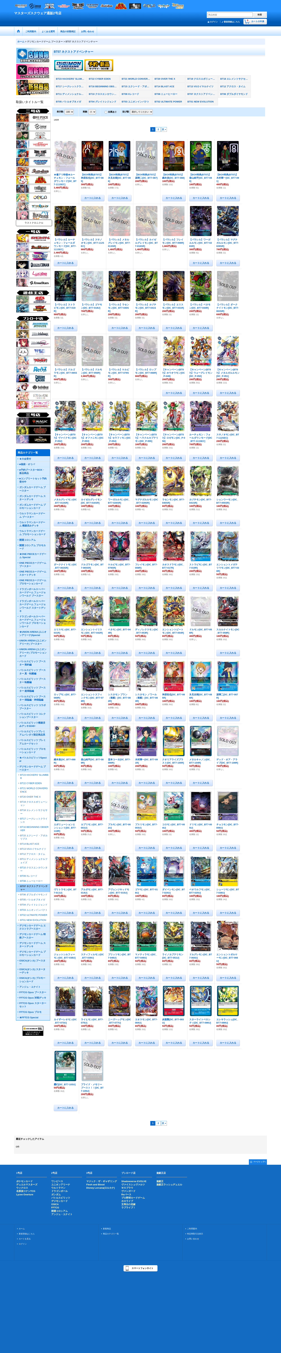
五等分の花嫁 (128, 1204)
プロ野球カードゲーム (133, 1197)
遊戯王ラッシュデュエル (169, 1184)
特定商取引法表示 (195, 1234)
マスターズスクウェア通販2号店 (37, 13)
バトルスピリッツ (60, 1197)
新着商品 (107, 1229)
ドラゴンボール (59, 1191)
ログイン (214, 22)
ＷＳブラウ (127, 1187)
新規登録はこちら (232, 22)
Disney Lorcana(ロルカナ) (100, 1187)
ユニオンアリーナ (60, 1184)
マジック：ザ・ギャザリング (101, 1181)
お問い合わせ (193, 1239)
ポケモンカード (24, 1181)
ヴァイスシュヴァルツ (133, 1184)
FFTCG (55, 1207)
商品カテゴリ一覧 (111, 1234)
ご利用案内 (192, 1229)
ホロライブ (127, 1201)
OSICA (55, 1204)
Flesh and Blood (95, 1184)
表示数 (60, 112)
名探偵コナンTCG (25, 1191)
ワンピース (57, 1181)
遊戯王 (159, 1181)
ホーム (22, 1229)
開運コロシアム (59, 1211)
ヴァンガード (128, 1191)
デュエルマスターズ (26, 1184)
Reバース (126, 1194)
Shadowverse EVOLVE (133, 1181)
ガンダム (56, 1194)
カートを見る (25, 1239)
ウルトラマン (58, 1187)
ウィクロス (22, 1187)
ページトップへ (259, 1162)
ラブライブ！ (128, 1207)
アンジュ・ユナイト (61, 1214)
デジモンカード (59, 1201)
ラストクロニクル (34, 222)
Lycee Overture (24, 1194)
